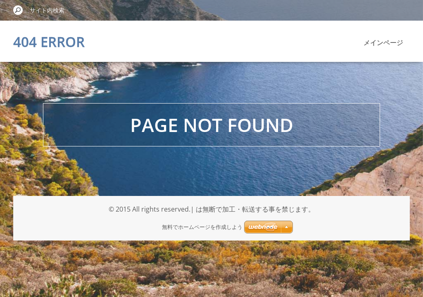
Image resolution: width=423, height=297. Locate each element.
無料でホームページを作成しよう (202, 227)
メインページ (383, 42)
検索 (18, 9)
